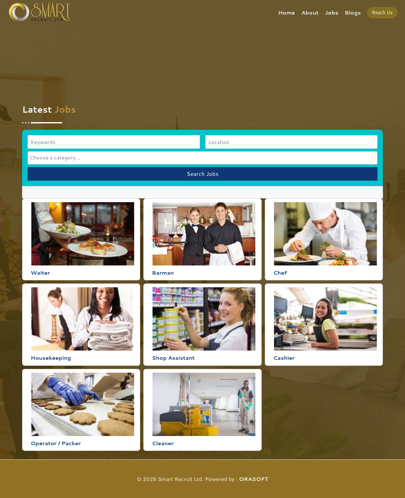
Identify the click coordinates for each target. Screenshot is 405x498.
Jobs (331, 12)
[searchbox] (202, 157)
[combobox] (202, 157)
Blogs (353, 12)
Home (286, 12)
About (310, 12)
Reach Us (382, 12)
